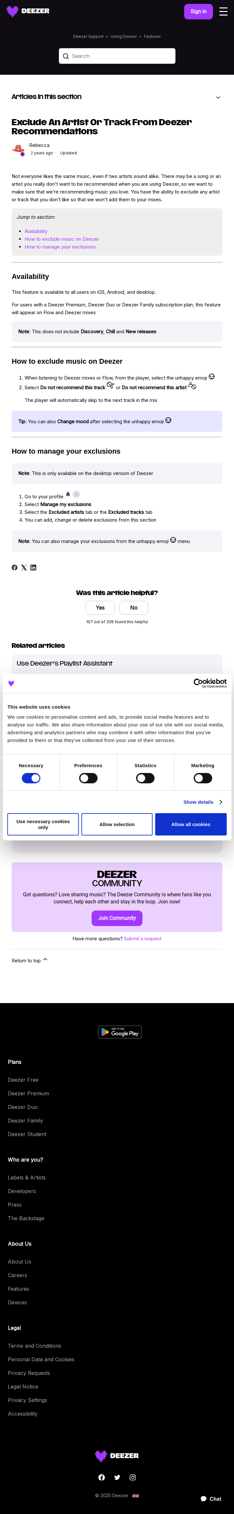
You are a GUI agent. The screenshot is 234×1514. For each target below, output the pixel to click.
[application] (208, 1499)
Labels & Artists (27, 1177)
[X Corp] (24, 567)
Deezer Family (25, 1120)
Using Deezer (124, 36)
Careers (17, 1275)
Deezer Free (23, 1080)
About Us (19, 1261)
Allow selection (117, 824)
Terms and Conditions (34, 1346)
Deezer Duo (23, 1107)
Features (152, 36)
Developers (22, 1191)
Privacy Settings (27, 1400)
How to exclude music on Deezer (62, 239)
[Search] (117, 56)
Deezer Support (88, 36)
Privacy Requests (29, 1373)
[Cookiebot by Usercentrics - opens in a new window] (198, 683)
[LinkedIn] (33, 567)
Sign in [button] (198, 11)
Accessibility (23, 1413)
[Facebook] (14, 567)
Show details (199, 802)
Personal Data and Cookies (41, 1359)
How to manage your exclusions (60, 247)
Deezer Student (27, 1134)
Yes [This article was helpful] (100, 607)
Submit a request (143, 938)
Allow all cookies (190, 824)
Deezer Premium (28, 1093)
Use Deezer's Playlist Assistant (65, 664)
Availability (36, 231)
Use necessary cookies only (43, 824)
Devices (17, 1302)
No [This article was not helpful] (134, 607)
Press (15, 1204)
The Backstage (26, 1218)
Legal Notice (23, 1386)
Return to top (30, 960)
